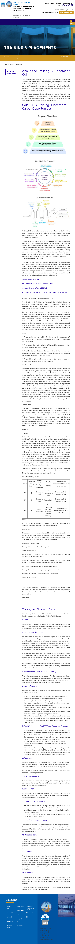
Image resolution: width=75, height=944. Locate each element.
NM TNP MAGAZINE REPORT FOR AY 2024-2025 (38, 284)
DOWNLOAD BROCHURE (66, 12)
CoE (18, 915)
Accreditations (12, 913)
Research (19, 925)
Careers (58, 3)
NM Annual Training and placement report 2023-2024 (44, 292)
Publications (67, 3)
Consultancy (49, 3)
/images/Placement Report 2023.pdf (34, 288)
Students (10, 921)
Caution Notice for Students (31, 279)
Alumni (58, 5)
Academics (20, 906)
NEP (27, 917)
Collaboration (30, 913)
